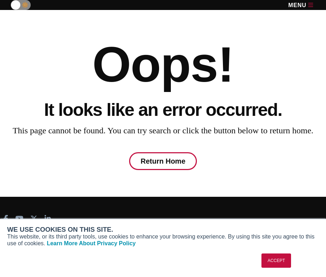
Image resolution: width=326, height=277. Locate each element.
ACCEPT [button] (276, 260)
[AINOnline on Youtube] (19, 218)
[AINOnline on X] (33, 218)
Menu (300, 5)
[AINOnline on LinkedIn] (48, 218)
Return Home (163, 161)
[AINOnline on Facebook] (6, 218)
